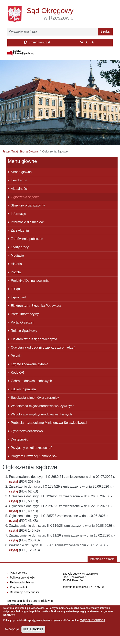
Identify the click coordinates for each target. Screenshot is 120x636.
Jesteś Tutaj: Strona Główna (20, 151)
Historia (16, 264)
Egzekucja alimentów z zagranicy (35, 397)
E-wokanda (19, 180)
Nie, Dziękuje (33, 631)
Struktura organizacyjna (28, 205)
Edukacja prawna (23, 389)
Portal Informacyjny (25, 314)
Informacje (18, 213)
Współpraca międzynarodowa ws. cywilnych (42, 406)
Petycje (16, 356)
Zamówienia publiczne (27, 239)
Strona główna (21, 172)
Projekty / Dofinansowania (30, 280)
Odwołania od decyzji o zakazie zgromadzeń (43, 347)
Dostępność (19, 439)
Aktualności (19, 188)
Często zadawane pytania (29, 364)
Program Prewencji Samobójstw (34, 456)
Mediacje (17, 255)
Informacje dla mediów (27, 222)
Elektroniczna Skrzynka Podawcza (36, 305)
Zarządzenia (20, 230)
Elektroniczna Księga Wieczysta (34, 339)
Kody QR (17, 372)
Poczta (16, 272)
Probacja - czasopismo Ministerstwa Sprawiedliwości (49, 422)
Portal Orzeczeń (22, 322)
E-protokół (18, 297)
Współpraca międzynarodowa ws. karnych (41, 414)
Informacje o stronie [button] (102, 559)
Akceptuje (12, 631)
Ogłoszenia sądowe (25, 197)
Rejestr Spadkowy (24, 330)
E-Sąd (15, 289)
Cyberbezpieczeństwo (27, 431)
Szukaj (105, 31)
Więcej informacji (92, 622)
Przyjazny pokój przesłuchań (31, 447)
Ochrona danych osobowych (31, 381)
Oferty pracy (20, 247)
